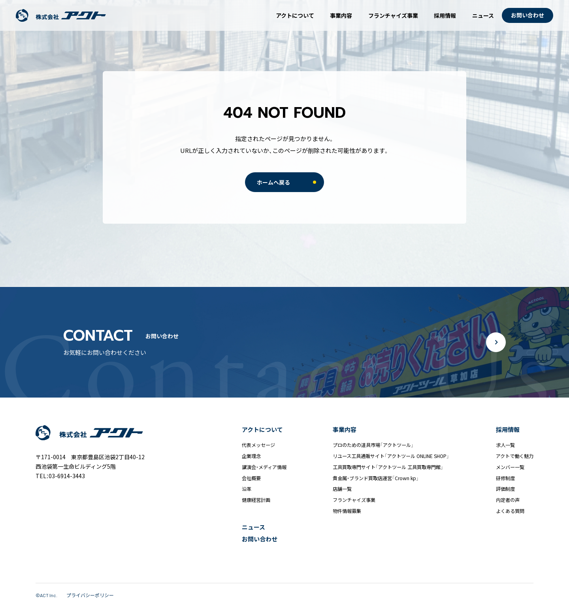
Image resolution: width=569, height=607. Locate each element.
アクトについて (295, 15)
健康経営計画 (256, 499)
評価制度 (505, 488)
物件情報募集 (347, 511)
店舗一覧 (342, 488)
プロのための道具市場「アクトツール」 (373, 445)
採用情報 (445, 15)
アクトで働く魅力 (514, 456)
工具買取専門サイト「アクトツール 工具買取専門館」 (388, 467)
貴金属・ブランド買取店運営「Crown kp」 (376, 478)
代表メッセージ (258, 445)
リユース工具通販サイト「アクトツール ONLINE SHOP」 (391, 456)
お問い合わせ (259, 539)
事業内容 (341, 15)
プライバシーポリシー (90, 595)
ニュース (483, 15)
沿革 (246, 488)
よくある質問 (510, 511)
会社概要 (251, 478)
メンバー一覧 (510, 467)
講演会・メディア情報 (264, 467)
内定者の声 (508, 499)
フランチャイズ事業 (393, 15)
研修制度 (505, 478)
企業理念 (251, 456)
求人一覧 (505, 445)
